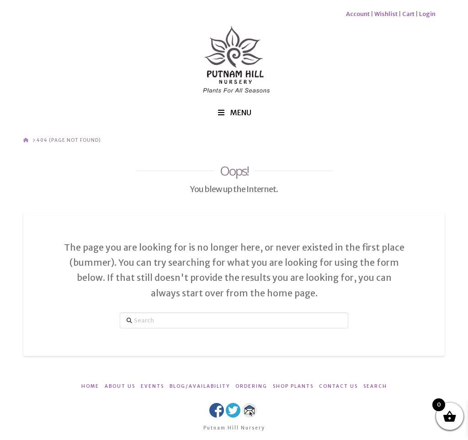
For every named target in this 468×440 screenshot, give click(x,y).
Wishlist (386, 14)
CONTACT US (338, 386)
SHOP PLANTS (293, 386)
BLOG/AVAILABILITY (200, 386)
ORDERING (251, 386)
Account (358, 14)
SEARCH (375, 386)
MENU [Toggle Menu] (234, 112)
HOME (90, 386)
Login (427, 14)
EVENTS (152, 386)
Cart (408, 14)
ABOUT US (120, 386)
